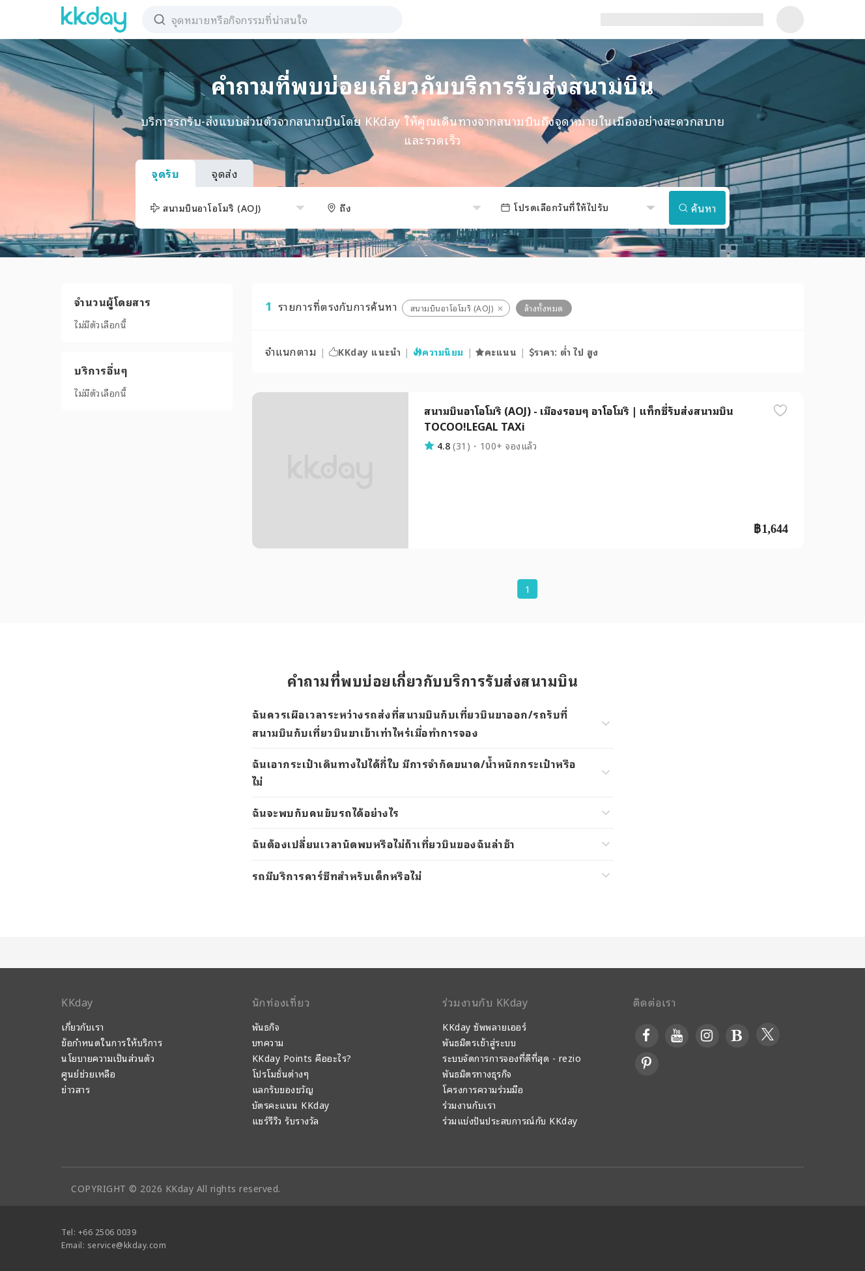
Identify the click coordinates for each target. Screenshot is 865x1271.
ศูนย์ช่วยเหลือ (88, 1073)
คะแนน (496, 351)
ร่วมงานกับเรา (469, 1104)
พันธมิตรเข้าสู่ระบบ (479, 1042)
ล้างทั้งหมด (543, 308)
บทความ (268, 1042)
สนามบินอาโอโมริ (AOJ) (452, 308)
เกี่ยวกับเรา (82, 1026)
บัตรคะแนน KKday (291, 1104)
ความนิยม (438, 351)
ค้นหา (697, 207)
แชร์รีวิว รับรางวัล (285, 1120)
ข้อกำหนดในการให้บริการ (111, 1042)
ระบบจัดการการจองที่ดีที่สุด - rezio (511, 1057)
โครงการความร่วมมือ (482, 1088)
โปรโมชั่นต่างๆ (280, 1073)
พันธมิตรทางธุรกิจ (477, 1073)
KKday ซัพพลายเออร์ (484, 1026)
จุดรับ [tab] (165, 173)
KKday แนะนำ (365, 351)
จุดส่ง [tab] (224, 173)
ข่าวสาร (75, 1088)
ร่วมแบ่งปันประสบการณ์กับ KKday (510, 1120)
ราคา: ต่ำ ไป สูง (564, 351)
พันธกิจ (266, 1026)
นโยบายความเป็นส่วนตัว (107, 1057)
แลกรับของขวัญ (283, 1088)
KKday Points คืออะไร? (302, 1057)
